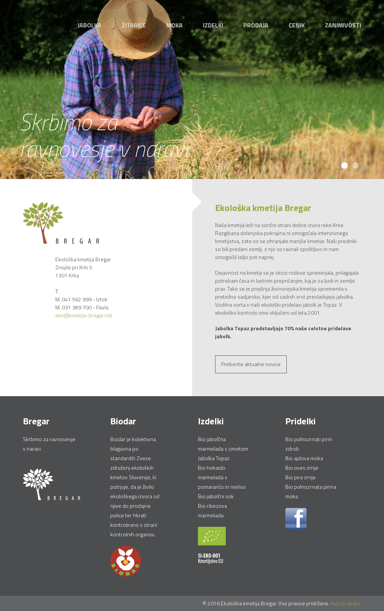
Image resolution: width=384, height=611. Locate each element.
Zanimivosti (343, 25)
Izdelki (213, 25)
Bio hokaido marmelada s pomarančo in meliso (222, 477)
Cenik (297, 25)
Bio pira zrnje (300, 477)
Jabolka (89, 25)
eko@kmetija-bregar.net (83, 315)
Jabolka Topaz (214, 458)
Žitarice (134, 25)
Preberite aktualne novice (251, 364)
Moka (174, 25)
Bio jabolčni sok (216, 496)
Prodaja (255, 25)
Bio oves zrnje (301, 468)
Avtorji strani (345, 603)
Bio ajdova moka (304, 458)
